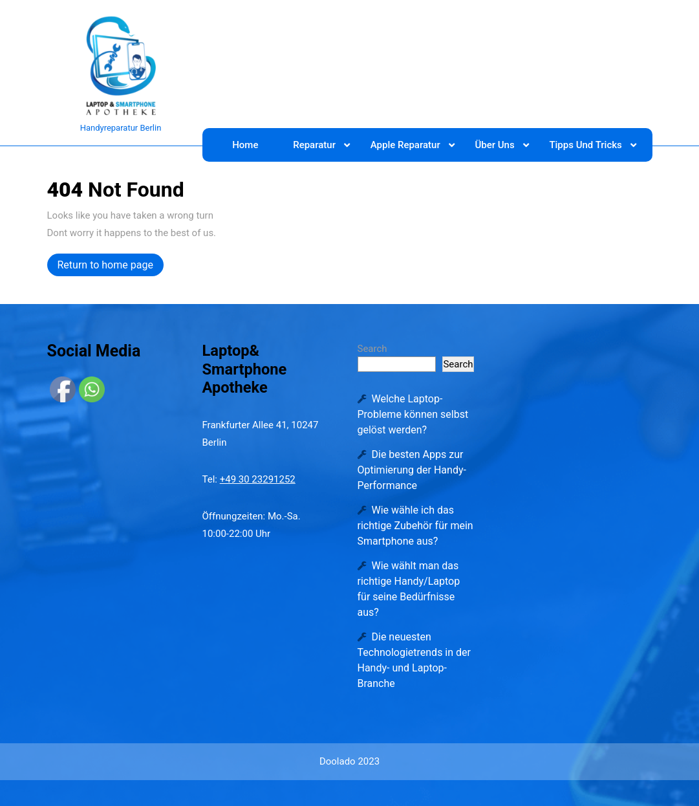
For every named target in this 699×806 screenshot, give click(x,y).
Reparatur (314, 145)
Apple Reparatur (405, 145)
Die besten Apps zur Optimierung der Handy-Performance (412, 470)
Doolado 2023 (349, 761)
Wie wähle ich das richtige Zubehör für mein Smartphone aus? (415, 525)
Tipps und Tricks (585, 145)
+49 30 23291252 (258, 479)
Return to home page (111, 266)
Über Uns (494, 145)
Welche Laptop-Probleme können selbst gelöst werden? (413, 414)
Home (245, 145)
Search (372, 348)
